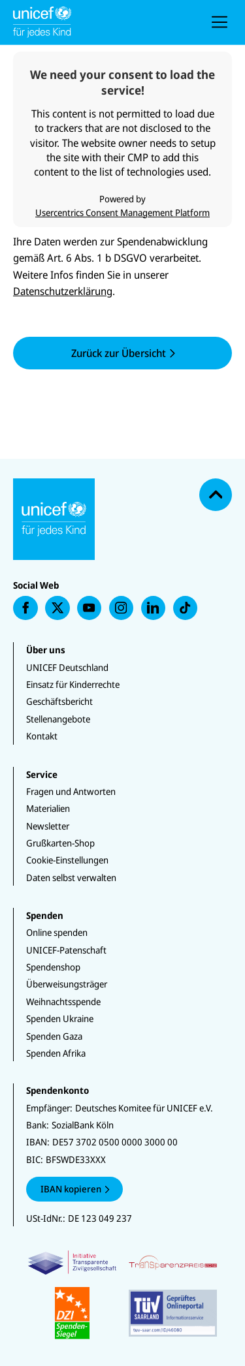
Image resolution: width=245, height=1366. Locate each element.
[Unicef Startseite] (97, 22)
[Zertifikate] (122, 1294)
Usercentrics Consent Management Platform (122, 212)
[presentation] (219, 22)
